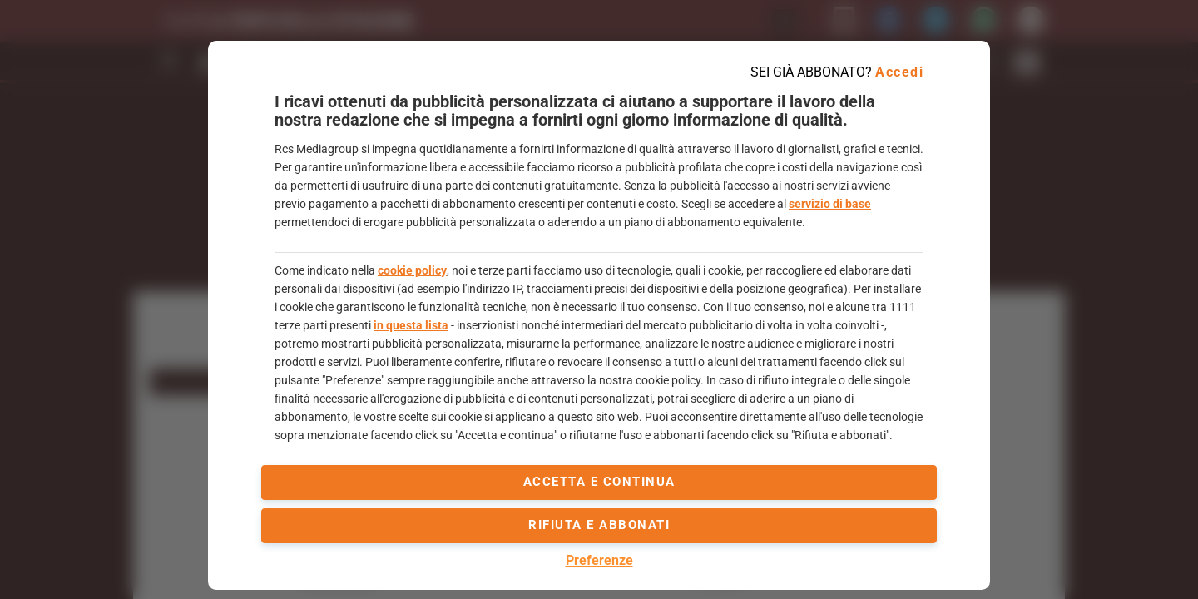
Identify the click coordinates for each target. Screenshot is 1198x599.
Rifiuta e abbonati (599, 524)
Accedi (899, 72)
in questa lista (411, 325)
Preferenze (599, 560)
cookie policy (412, 270)
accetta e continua (599, 481)
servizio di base (830, 203)
